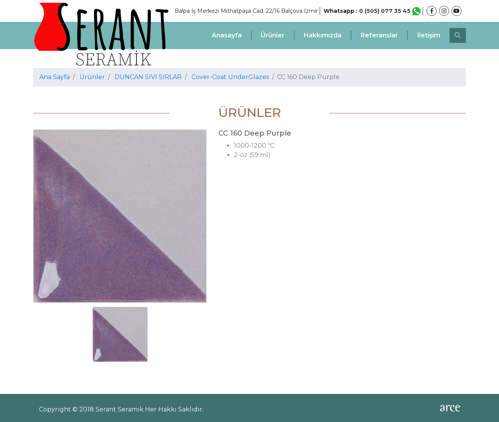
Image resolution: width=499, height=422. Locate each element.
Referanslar (379, 35)
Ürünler (273, 35)
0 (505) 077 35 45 (390, 10)
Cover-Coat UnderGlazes (230, 77)
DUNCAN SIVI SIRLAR (148, 77)
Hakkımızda (323, 35)
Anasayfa (227, 35)
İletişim (428, 35)
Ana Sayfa (54, 77)
